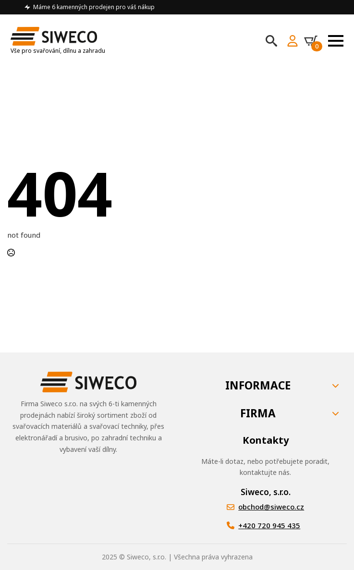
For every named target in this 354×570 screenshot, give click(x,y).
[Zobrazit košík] (313, 41)
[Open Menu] (335, 41)
